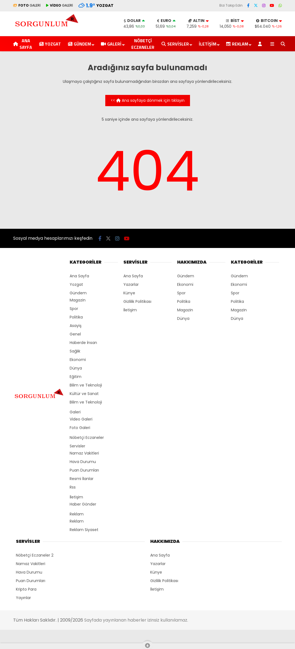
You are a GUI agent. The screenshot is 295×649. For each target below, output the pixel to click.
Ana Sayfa (22, 43)
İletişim (207, 44)
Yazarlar (131, 284)
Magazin (78, 300)
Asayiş (75, 325)
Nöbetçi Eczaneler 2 (34, 555)
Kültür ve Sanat (84, 393)
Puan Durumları (84, 470)
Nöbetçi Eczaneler (142, 43)
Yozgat (50, 44)
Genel (75, 334)
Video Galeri (81, 419)
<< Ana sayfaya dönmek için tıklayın (148, 100)
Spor (74, 308)
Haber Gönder (83, 504)
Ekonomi (78, 359)
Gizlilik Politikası (137, 301)
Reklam (77, 514)
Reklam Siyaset (84, 529)
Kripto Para (26, 589)
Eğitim (75, 376)
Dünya (76, 368)
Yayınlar (23, 597)
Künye (129, 293)
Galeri (111, 44)
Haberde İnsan (83, 342)
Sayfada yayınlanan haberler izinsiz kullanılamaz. (136, 620)
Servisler (175, 44)
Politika (76, 317)
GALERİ (27, 5)
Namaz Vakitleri (84, 453)
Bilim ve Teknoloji (86, 385)
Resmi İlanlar (81, 478)
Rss (73, 487)
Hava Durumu (83, 461)
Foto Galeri (80, 427)
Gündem (79, 44)
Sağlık (75, 351)
